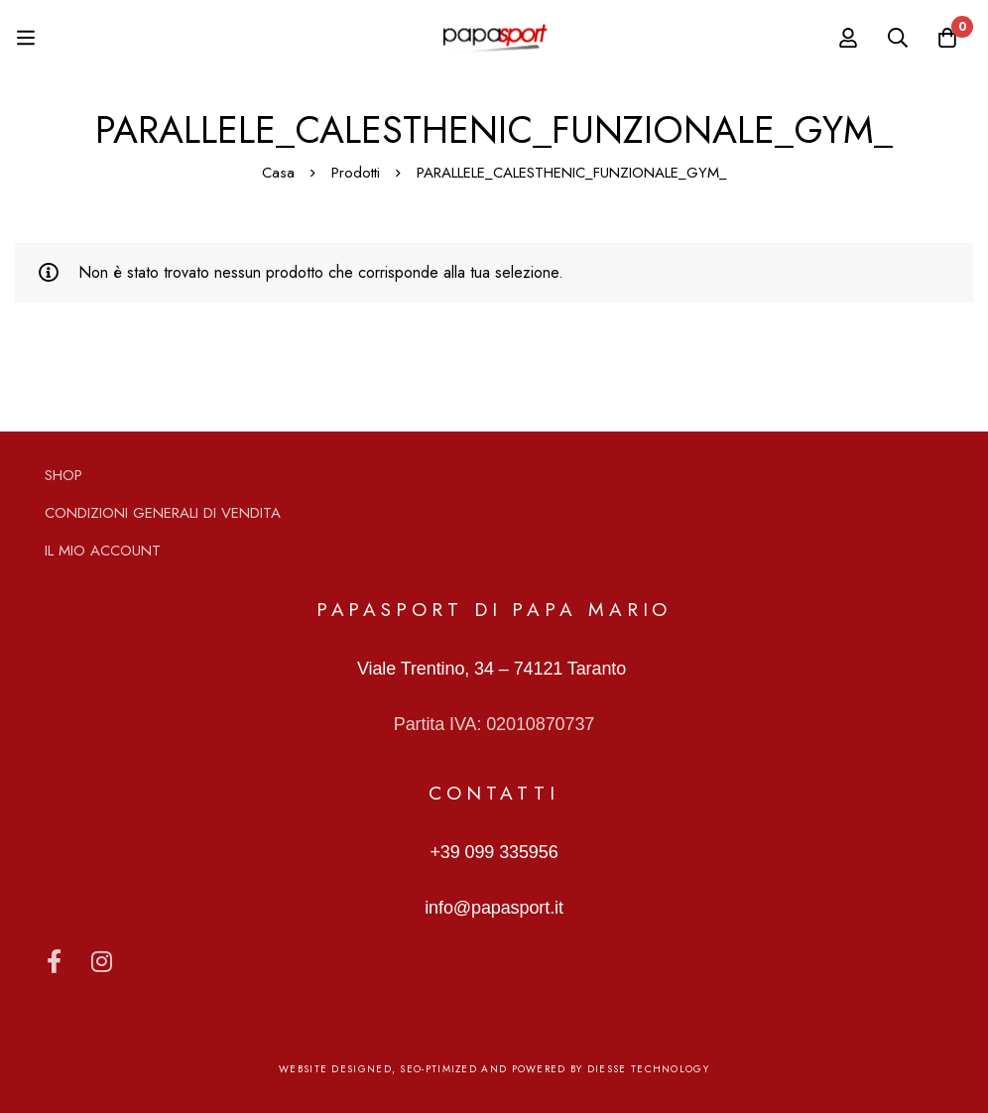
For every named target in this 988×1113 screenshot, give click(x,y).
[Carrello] (947, 38)
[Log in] (848, 38)
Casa (278, 173)
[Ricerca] (898, 38)
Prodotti (355, 173)
